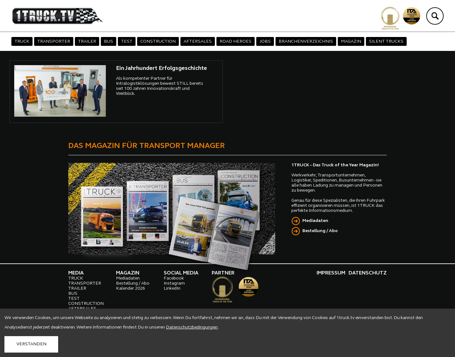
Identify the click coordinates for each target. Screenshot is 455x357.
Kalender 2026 (130, 288)
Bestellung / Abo (320, 231)
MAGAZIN (351, 41)
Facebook (174, 278)
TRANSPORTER (53, 41)
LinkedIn (172, 288)
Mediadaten (315, 221)
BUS (108, 41)
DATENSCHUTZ (368, 273)
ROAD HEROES (236, 41)
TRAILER (87, 41)
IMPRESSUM (331, 273)
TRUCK (22, 41)
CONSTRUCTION (158, 41)
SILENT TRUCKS (386, 41)
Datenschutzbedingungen (192, 327)
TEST (126, 41)
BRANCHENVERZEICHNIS (306, 41)
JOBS (265, 41)
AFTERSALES (198, 41)
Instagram (174, 283)
